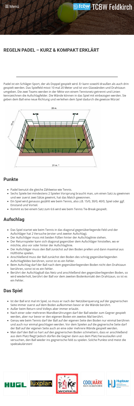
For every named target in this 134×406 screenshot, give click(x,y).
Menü (12, 6)
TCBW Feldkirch (112, 6)
